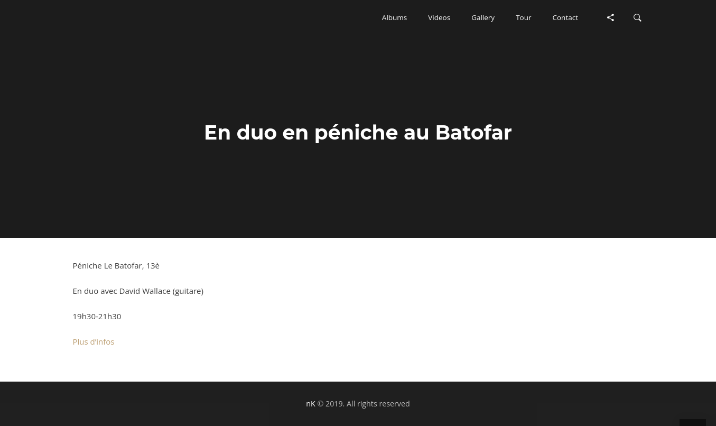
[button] (394, 17)
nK (310, 404)
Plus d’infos (94, 341)
